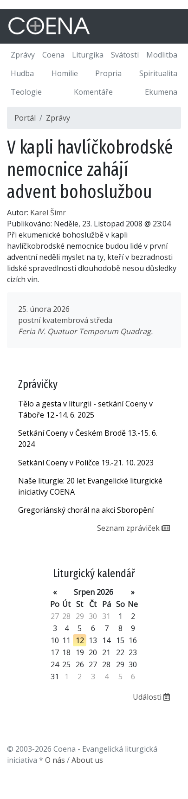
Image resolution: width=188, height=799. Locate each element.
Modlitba (161, 55)
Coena (53, 55)
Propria (108, 73)
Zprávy (23, 55)
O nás (55, 760)
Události (151, 697)
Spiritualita (158, 73)
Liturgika (88, 55)
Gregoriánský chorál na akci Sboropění (86, 510)
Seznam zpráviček (133, 528)
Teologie (26, 92)
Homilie (65, 73)
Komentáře (93, 92)
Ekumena (161, 92)
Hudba (22, 73)
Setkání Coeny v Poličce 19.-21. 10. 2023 (86, 462)
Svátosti (125, 55)
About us (87, 760)
